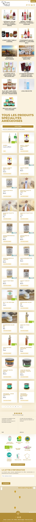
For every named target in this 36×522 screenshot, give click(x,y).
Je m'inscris (6, 483)
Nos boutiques (25, 488)
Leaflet (30, 512)
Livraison (9, 519)
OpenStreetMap (34, 512)
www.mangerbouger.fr (29, 521)
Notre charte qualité (18, 464)
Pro (29, 5)
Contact (4, 519)
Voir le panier (18, 126)
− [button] (1, 489)
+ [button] (1, 487)
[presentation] (10, 480)
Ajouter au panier (24, 151)
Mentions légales (21, 519)
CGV (12, 519)
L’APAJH (15, 519)
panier (33, 1)
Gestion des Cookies (29, 519)
